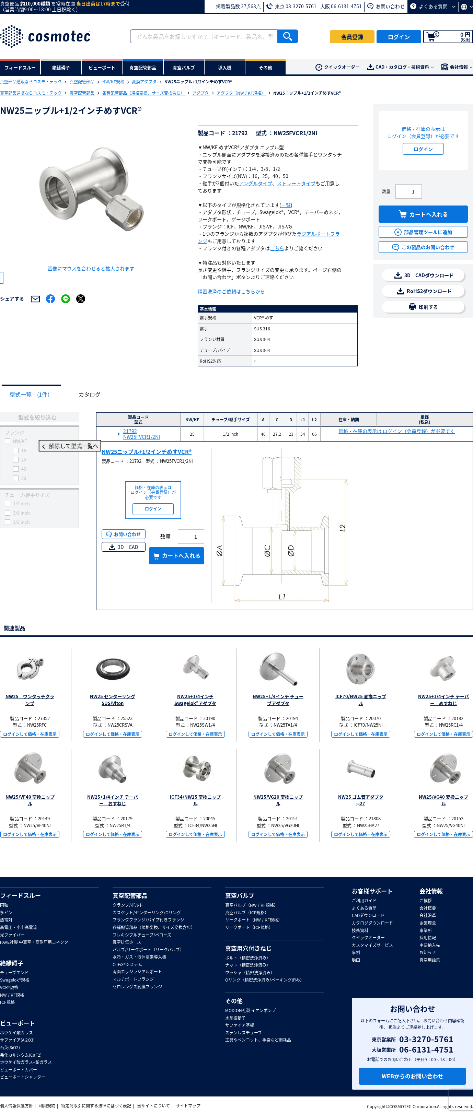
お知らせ (427, 952)
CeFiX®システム (127, 964)
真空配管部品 (82, 82)
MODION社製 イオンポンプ (250, 1010)
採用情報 (427, 938)
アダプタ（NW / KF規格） (241, 93)
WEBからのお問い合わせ (412, 1076)
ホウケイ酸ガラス (16, 1033)
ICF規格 (7, 1002)
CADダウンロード (368, 915)
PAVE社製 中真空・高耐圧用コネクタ (34, 942)
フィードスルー (20, 895)
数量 (386, 191)
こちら (277, 248)
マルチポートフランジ (133, 979)
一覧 (286, 204)
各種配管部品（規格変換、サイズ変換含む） (144, 93)
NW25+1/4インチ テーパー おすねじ (112, 800)
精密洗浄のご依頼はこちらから (231, 291)
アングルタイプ (255, 183)
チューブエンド (14, 973)
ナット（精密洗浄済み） (247, 965)
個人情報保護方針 (16, 1106)
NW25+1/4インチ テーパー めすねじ (443, 700)
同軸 (4, 905)
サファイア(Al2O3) (17, 1040)
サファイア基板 (239, 1025)
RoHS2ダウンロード (424, 291)
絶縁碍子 (11, 963)
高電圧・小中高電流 (18, 927)
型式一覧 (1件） (33, 394)
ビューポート (17, 1023)
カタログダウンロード (372, 923)
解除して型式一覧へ (39, 446)
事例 (356, 952)
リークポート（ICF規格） (249, 927)
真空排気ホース (127, 942)
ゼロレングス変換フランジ (137, 987)
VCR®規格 (9, 987)
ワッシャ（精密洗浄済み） (250, 973)
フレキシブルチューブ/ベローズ (142, 935)
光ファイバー (12, 935)
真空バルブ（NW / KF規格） (251, 905)
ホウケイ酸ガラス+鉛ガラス (26, 1062)
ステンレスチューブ (243, 1033)
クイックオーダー (337, 67)
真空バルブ (239, 895)
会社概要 (427, 908)
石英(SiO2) (10, 1048)
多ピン (6, 913)
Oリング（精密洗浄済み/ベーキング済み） (264, 980)
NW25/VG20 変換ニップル (278, 800)
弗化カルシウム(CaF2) (21, 1055)
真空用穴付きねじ (248, 948)
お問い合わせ (386, 6)
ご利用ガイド (364, 901)
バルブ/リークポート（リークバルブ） (148, 950)
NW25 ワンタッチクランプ (29, 700)
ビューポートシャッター (22, 1077)
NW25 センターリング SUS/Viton (112, 700)
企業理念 (427, 923)
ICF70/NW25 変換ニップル (360, 700)
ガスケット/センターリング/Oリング (147, 913)
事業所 (425, 931)
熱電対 (6, 920)
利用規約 (47, 1106)
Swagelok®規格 (14, 980)
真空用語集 (429, 960)
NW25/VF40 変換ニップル (30, 800)
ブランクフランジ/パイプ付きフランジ (148, 920)
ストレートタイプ (296, 183)
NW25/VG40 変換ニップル (443, 800)
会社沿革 (427, 915)
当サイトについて (153, 1106)
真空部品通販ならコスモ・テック (31, 82)
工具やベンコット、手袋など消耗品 (258, 1040)
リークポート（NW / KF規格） (253, 920)
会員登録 (352, 37)
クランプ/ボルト (128, 905)
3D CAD (123, 547)
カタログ (95, 394)
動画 (356, 960)
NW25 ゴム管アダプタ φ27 (360, 800)
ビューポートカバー (18, 1070)
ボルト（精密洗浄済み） (247, 958)
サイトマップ (188, 1106)
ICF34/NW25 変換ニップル (195, 800)
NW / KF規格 (12, 995)
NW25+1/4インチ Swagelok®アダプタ (195, 700)
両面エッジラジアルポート (137, 972)
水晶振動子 (235, 1018)
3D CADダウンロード (424, 275)
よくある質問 (432, 6)
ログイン (399, 37)
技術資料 (360, 931)
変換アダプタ (145, 82)
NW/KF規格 (113, 82)
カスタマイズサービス (372, 945)
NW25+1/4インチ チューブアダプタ (278, 700)
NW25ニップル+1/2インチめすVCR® (147, 452)
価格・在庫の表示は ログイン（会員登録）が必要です (396, 431)
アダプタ (201, 93)
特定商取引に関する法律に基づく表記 (96, 1106)
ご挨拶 (425, 901)
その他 (234, 1001)
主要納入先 (429, 945)
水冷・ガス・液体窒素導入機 (139, 957)
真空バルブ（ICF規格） (247, 913)
